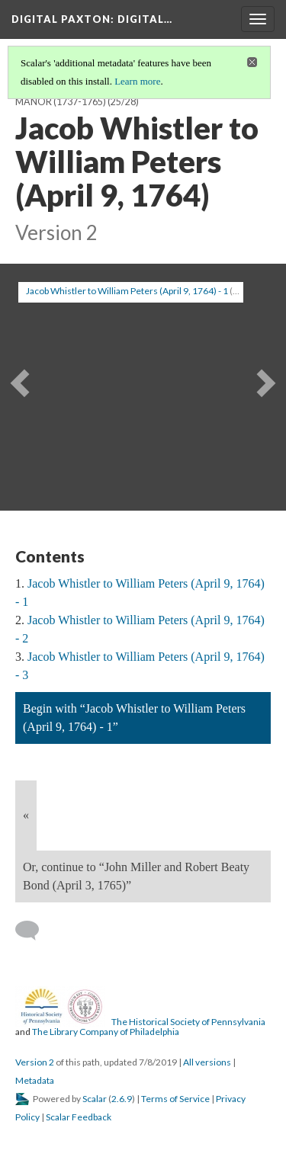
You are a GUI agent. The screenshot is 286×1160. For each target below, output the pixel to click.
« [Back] (26, 815)
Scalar (94, 1098)
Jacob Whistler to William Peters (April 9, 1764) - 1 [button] (127, 290)
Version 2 (34, 1062)
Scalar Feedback (78, 1117)
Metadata (34, 1080)
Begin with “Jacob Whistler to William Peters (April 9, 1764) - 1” (134, 717)
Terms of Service (175, 1098)
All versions (207, 1062)
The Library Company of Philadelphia (105, 1031)
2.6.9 (121, 1098)
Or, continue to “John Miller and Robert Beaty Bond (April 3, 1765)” (136, 876)
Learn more (137, 81)
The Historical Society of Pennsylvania (188, 1021)
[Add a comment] (34, 930)
